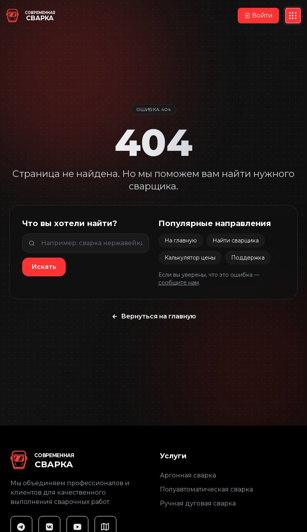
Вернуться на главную (153, 316)
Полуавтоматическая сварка (206, 489)
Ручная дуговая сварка (198, 503)
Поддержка (248, 257)
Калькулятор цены (190, 257)
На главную (181, 240)
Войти (258, 15)
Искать (44, 266)
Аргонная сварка (188, 475)
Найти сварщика (235, 240)
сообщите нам (178, 282)
